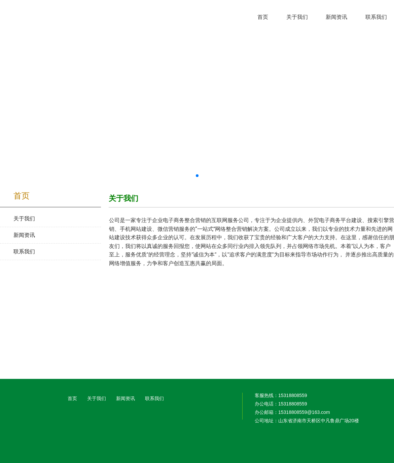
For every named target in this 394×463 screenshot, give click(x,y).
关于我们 (96, 398)
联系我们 (154, 398)
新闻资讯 (125, 398)
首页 (72, 398)
